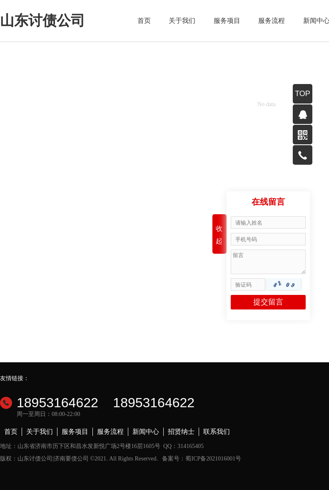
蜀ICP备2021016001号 (213, 458)
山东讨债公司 (42, 20)
